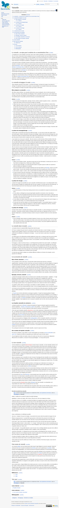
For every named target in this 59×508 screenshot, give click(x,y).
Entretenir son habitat (28, 497)
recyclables (49, 447)
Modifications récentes (5, 13)
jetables (19, 446)
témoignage (16, 394)
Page (12, 4)
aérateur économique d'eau (18, 66)
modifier (51, 52)
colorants (22, 306)
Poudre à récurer (16, 487)
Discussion (46, 1)
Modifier (37, 4)
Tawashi (14, 293)
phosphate (23, 382)
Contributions (50, 1)
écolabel (13, 324)
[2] (22, 354)
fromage (40, 452)
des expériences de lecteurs (45, 392)
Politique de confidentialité (15, 505)
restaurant (40, 454)
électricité (27, 374)
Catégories (14, 497)
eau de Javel (21, 314)
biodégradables (34, 318)
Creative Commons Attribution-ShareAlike (31, 503)
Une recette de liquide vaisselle (19, 492)
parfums (33, 306)
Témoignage (20, 497)
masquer (28, 14)
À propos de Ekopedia (24, 505)
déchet (29, 366)
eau (21, 374)
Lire (34, 4)
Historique (42, 4)
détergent (18, 65)
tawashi (23, 297)
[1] (19, 353)
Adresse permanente (5, 24)
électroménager (28, 344)
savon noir (14, 334)
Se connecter (55, 1)
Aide (2, 16)
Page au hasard (4, 15)
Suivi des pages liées (6, 20)
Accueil (2, 12)
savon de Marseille (49, 332)
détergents (33, 382)
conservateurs (28, 306)
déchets (33, 447)
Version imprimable (5, 23)
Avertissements (31, 505)
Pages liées (4, 19)
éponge (47, 167)
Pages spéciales (5, 22)
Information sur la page (5, 26)
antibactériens (30, 310)
